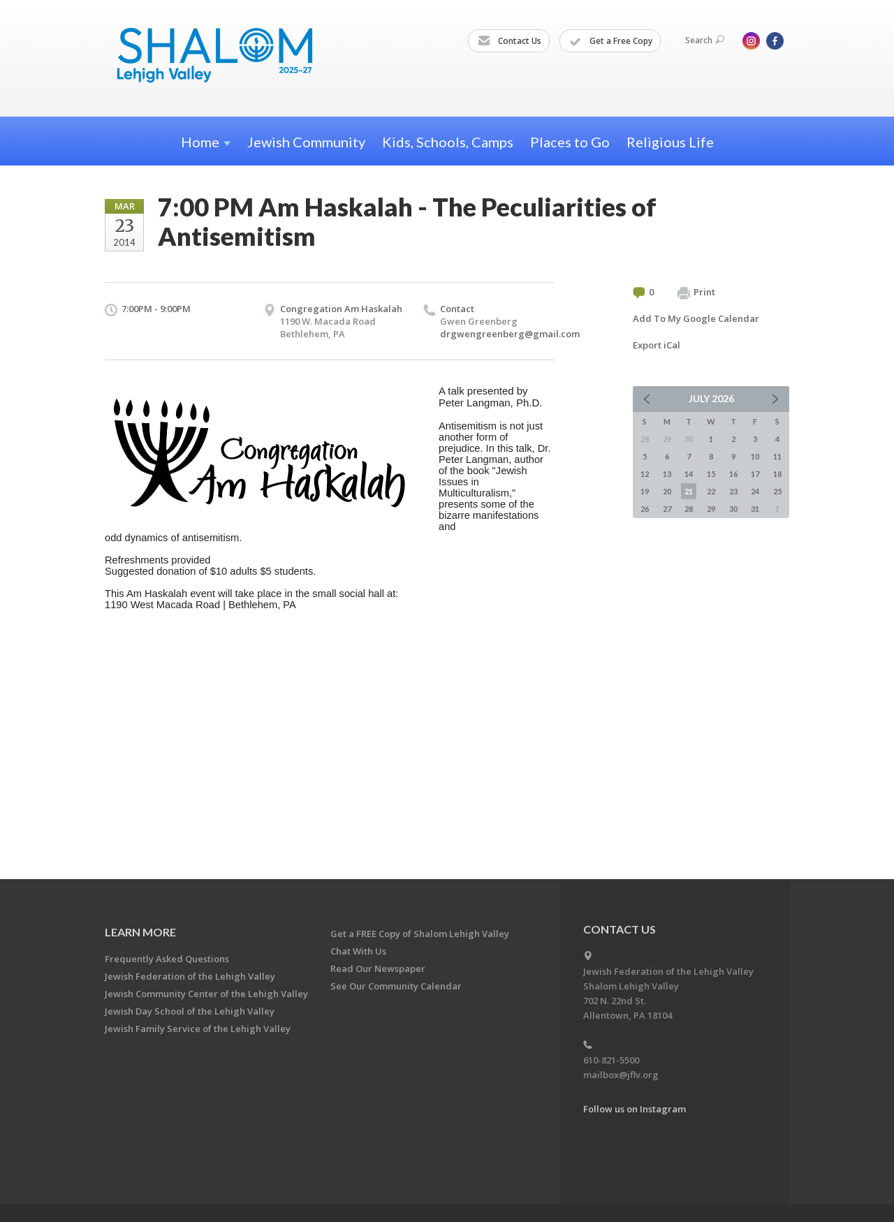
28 (688, 508)
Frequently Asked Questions (167, 958)
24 (755, 491)
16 (733, 473)
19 (644, 491)
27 (667, 508)
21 (688, 491)
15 (711, 473)
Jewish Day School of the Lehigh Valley (189, 1011)
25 (777, 491)
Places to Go (570, 141)
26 (644, 508)
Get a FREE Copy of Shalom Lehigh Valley (419, 933)
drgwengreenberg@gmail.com (510, 333)
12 (644, 473)
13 (667, 473)
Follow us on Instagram (634, 1109)
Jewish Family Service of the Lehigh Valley (198, 1028)
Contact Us (509, 41)
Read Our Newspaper (377, 968)
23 (733, 491)
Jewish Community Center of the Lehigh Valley (206, 993)
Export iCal (656, 345)
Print (696, 293)
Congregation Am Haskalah (341, 308)
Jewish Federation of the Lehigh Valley (190, 976)
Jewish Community (306, 141)
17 (755, 473)
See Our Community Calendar (396, 986)
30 (733, 508)
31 (755, 508)
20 (667, 491)
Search (704, 40)
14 (688, 473)
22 (711, 491)
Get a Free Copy (610, 41)
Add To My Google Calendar (696, 318)
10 (755, 456)
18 (777, 473)
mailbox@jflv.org (621, 1074)
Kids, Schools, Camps (447, 141)
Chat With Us (358, 951)
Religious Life (670, 141)
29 (711, 508)
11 (777, 456)
